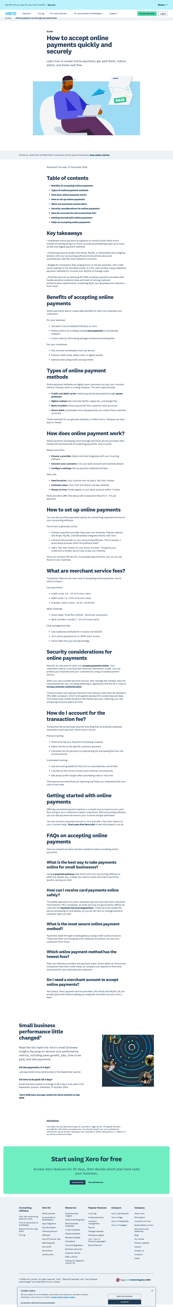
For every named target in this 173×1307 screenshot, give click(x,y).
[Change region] (139, 1282)
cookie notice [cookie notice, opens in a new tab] (56, 1297)
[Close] (152, 1290)
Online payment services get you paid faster (36, 20)
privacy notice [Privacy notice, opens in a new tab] (69, 1297)
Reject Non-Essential (124, 1296)
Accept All (124, 1302)
